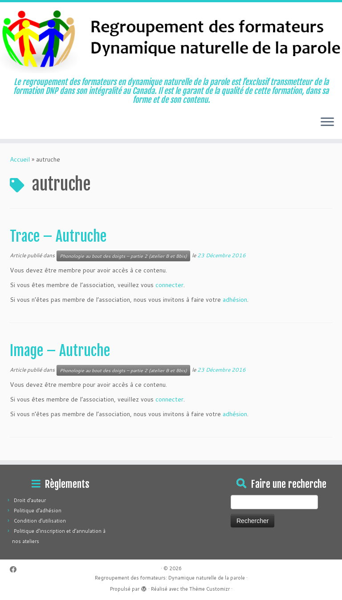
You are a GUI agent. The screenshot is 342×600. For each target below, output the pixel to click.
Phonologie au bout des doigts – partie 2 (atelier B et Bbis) (123, 256)
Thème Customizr (209, 588)
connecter (169, 284)
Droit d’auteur (30, 500)
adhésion (235, 299)
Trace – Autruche (58, 236)
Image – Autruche (60, 351)
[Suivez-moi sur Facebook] (16, 569)
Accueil (20, 159)
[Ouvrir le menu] (327, 123)
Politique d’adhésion (37, 510)
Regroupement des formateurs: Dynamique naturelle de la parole (170, 577)
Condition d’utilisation (40, 520)
